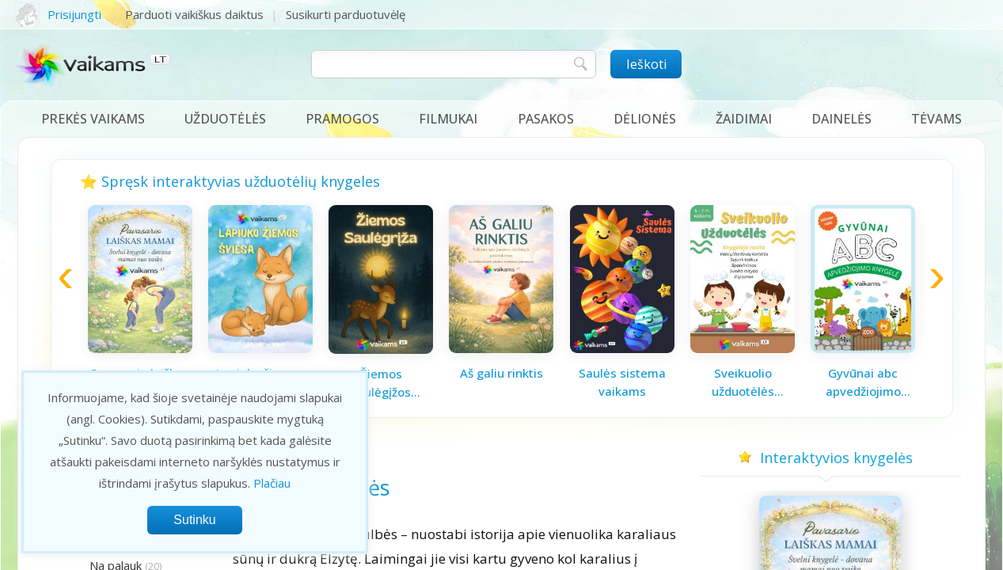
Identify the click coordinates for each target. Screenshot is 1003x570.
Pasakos (546, 118)
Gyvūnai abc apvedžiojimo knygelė (863, 382)
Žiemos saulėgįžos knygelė (381, 383)
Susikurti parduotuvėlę (345, 14)
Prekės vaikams (93, 118)
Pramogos (342, 118)
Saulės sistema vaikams (622, 382)
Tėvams (936, 118)
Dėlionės (645, 118)
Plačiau (272, 483)
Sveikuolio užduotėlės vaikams (743, 382)
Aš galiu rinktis (501, 373)
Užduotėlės (225, 118)
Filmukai (448, 118)
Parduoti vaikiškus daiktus (194, 14)
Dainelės (841, 118)
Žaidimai (744, 118)
